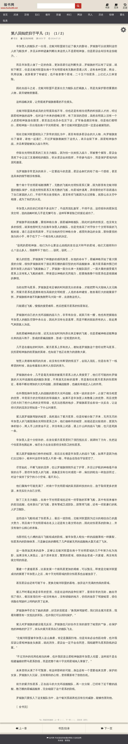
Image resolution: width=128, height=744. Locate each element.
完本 (116, 6)
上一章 (21, 728)
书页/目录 (64, 728)
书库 (107, 6)
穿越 (58, 14)
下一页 (106, 728)
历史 (101, 14)
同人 (90, 14)
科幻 (69, 14)
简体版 (60, 740)
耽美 (5, 20)
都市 (47, 14)
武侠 (16, 14)
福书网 (51, 738)
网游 (79, 14)
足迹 (125, 6)
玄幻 (37, 14)
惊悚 (111, 14)
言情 (26, 14)
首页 (5, 14)
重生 (122, 14)
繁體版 (67, 740)
